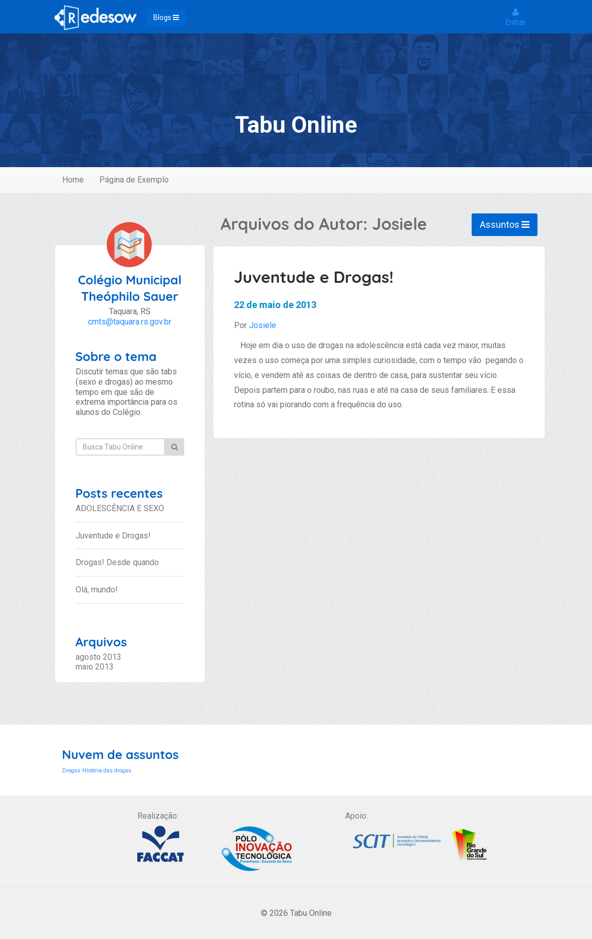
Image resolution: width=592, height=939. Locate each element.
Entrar (515, 17)
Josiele (262, 325)
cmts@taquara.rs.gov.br (129, 322)
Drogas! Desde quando (117, 562)
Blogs (166, 17)
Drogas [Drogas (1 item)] (71, 770)
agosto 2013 (98, 657)
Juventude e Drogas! (113, 535)
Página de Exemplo (134, 180)
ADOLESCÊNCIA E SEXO (120, 508)
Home (73, 180)
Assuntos (504, 224)
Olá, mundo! (97, 589)
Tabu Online (296, 124)
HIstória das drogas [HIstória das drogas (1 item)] (106, 770)
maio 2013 (95, 667)
